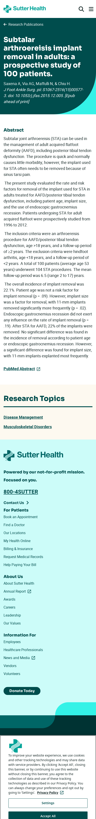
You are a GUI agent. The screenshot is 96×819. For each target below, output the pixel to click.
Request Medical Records (23, 556)
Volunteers (12, 673)
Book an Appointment (21, 516)
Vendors (10, 665)
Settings (48, 807)
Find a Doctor (14, 524)
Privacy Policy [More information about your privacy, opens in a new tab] (51, 797)
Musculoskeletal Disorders (28, 426)
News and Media (20, 657)
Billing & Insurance (18, 548)
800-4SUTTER (21, 491)
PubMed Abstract (19, 368)
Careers (9, 607)
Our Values (12, 623)
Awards (9, 599)
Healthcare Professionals (23, 649)
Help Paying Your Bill (20, 564)
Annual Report (18, 591)
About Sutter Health (19, 583)
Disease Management (23, 417)
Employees (12, 641)
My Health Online (17, 540)
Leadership (12, 615)
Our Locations (15, 532)
